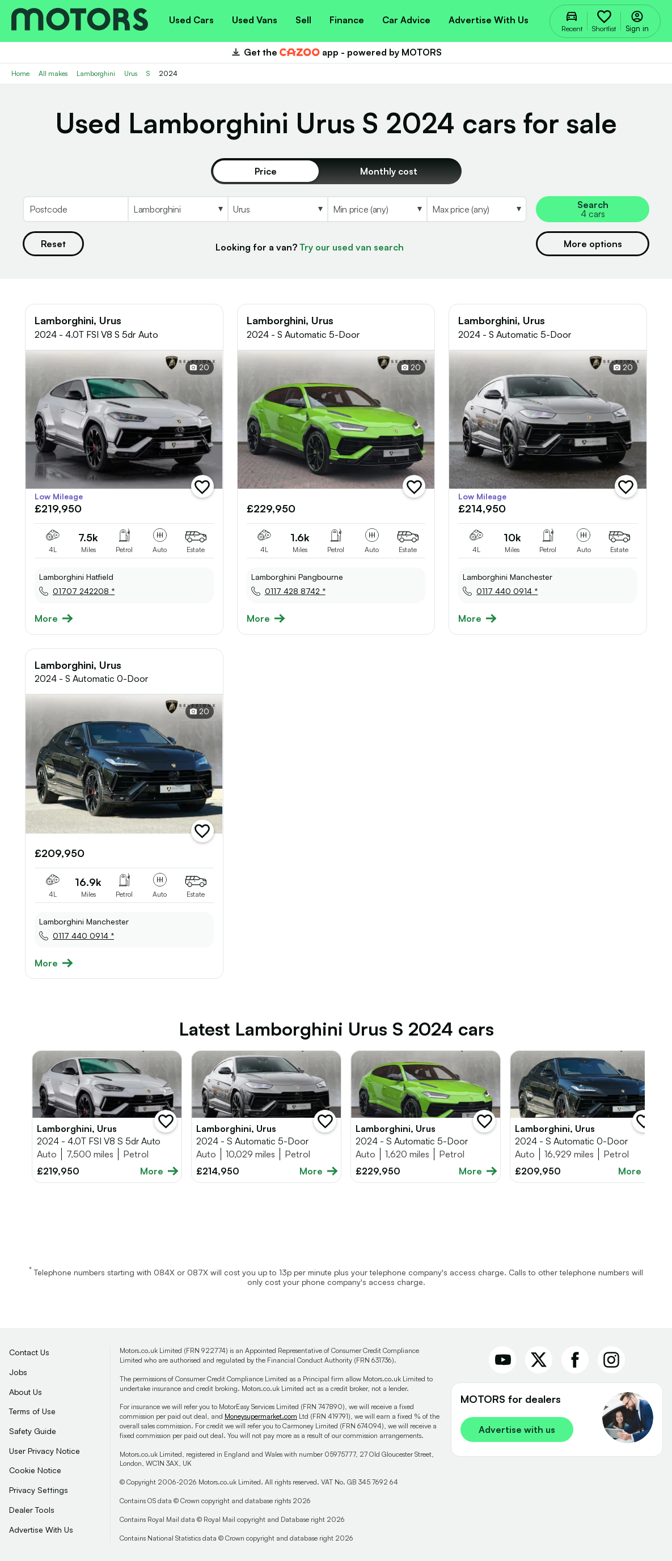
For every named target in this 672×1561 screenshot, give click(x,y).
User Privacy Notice (44, 1451)
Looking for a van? (309, 247)
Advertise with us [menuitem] (489, 20)
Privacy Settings (38, 1490)
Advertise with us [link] (517, 1429)
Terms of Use (32, 1411)
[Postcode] (75, 209)
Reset (53, 243)
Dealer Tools (31, 1510)
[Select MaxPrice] (476, 209)
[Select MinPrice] (376, 209)
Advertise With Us (41, 1529)
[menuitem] (191, 18)
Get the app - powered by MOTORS (336, 52)
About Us (25, 1392)
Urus (130, 73)
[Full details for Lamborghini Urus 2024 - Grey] (107, 1116)
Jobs (18, 1372)
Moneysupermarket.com (261, 1416)
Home (20, 73)
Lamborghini (96, 73)
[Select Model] (277, 209)
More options (593, 243)
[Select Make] (177, 209)
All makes (53, 73)
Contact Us (29, 1352)
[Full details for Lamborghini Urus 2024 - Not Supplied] (266, 1116)
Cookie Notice (35, 1470)
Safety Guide (32, 1431)
